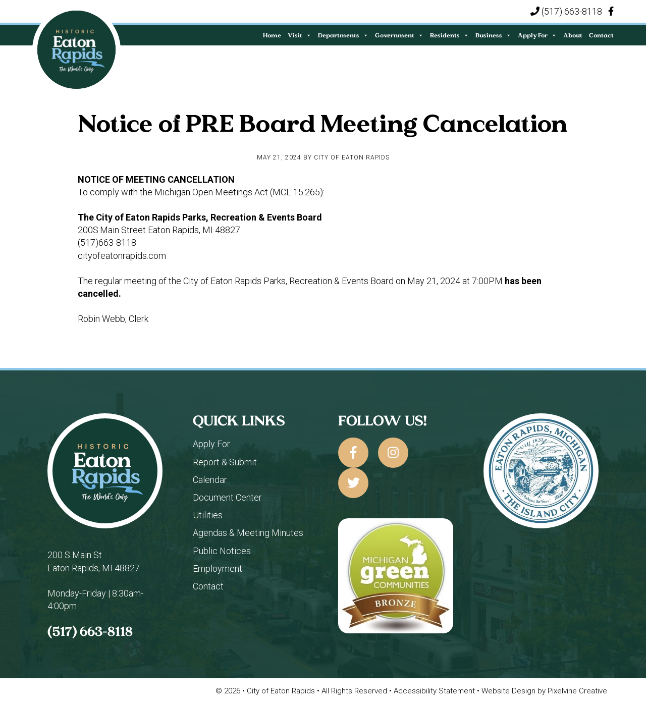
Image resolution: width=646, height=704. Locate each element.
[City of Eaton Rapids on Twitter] (353, 483)
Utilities (208, 515)
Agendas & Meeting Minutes (248, 532)
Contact (601, 35)
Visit (299, 35)
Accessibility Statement (435, 690)
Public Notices (222, 551)
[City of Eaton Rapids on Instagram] (393, 453)
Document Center (227, 497)
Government (399, 35)
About (572, 35)
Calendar (210, 479)
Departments (343, 35)
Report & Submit (225, 462)
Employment (217, 568)
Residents (449, 35)
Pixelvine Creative (577, 690)
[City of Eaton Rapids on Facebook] (353, 453)
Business (493, 35)
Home (272, 35)
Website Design (509, 690)
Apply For (537, 35)
